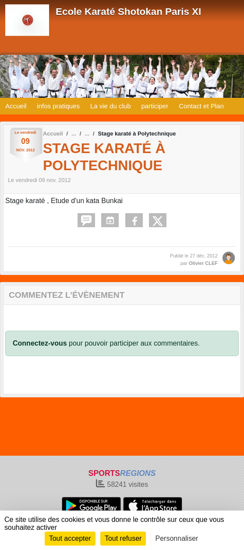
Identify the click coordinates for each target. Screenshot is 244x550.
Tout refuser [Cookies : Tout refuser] (123, 538)
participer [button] (155, 106)
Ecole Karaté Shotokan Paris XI (128, 11)
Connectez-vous (40, 343)
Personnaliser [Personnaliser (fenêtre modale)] (177, 538)
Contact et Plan (201, 106)
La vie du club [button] (110, 106)
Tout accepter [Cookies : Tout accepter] (70, 538)
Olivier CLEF (203, 263)
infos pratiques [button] (58, 106)
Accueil (15, 106)
